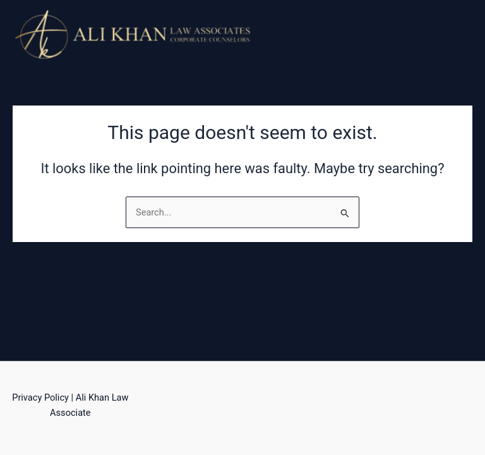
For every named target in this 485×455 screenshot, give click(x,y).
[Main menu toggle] (459, 34)
